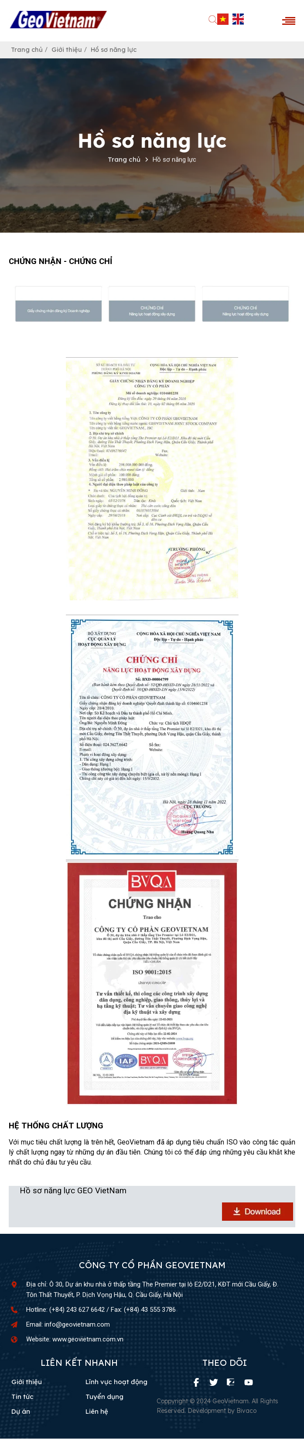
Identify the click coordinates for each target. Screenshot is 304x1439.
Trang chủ (27, 50)
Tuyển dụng (104, 1397)
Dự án (20, 1412)
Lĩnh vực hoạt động (116, 1382)
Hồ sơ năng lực (115, 50)
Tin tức (22, 1397)
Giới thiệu (67, 50)
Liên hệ (96, 1412)
